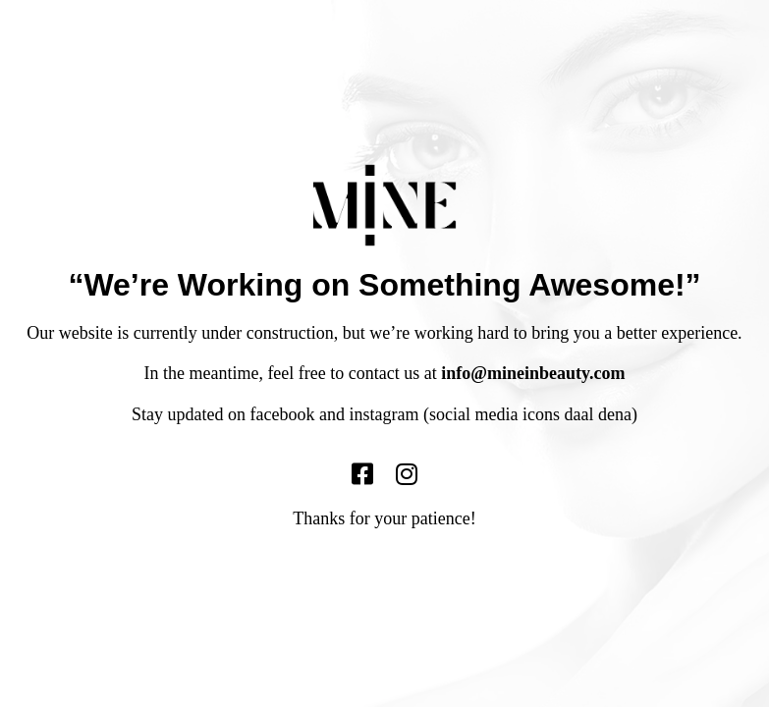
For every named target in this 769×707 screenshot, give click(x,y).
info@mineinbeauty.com (533, 373)
